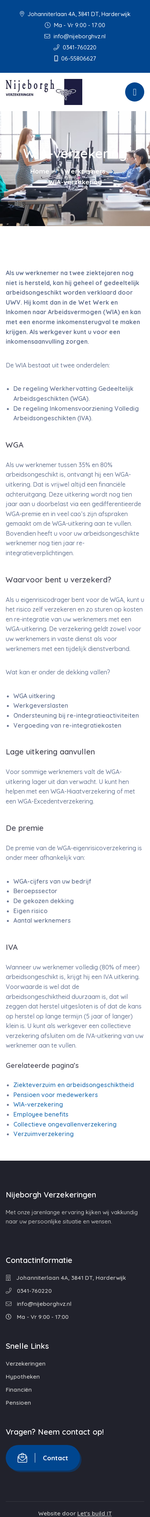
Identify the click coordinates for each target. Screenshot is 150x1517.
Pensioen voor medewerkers (55, 1095)
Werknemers (85, 171)
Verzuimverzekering (43, 1134)
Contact (43, 1458)
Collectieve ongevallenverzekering (65, 1124)
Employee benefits (40, 1114)
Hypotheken (23, 1376)
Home (39, 171)
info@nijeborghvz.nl (75, 36)
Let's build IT (94, 1513)
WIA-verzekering (38, 1104)
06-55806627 (75, 58)
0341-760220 (75, 47)
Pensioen (18, 1402)
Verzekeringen (26, 1363)
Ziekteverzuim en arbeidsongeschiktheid (73, 1085)
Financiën (19, 1389)
